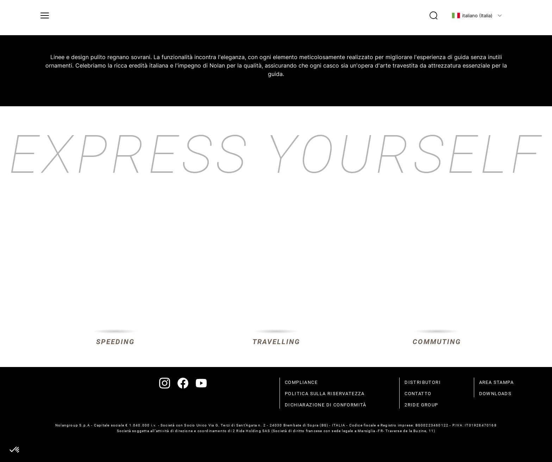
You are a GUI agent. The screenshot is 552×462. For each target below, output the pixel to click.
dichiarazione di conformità (325, 404)
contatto (417, 393)
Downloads (495, 393)
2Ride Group (421, 404)
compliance (301, 382)
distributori (422, 382)
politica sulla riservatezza (325, 393)
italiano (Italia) (472, 15)
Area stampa (496, 382)
